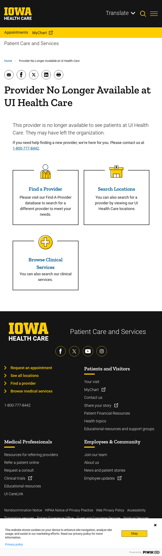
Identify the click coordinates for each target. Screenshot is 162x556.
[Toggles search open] (145, 14)
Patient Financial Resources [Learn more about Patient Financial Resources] (107, 413)
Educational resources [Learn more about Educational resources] (22, 486)
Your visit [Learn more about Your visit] (91, 381)
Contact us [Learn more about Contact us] (93, 397)
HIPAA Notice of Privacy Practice (69, 510)
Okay (134, 533)
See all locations (25, 375)
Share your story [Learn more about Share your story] (98, 405)
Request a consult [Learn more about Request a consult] (19, 470)
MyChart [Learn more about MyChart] (92, 389)
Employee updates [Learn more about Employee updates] (100, 478)
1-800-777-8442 (26, 148)
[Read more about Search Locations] (116, 171)
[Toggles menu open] (154, 14)
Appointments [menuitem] (16, 32)
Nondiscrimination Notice (23, 510)
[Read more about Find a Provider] (45, 171)
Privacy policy (14, 544)
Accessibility (136, 510)
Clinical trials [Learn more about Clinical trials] (15, 478)
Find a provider (23, 383)
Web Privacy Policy (110, 510)
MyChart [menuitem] (39, 33)
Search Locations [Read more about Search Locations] (116, 189)
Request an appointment (31, 368)
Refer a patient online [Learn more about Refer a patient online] (21, 462)
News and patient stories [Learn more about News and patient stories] (104, 470)
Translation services (19, 518)
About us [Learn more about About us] (91, 462)
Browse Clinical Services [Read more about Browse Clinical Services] (45, 263)
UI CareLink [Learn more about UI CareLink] (13, 494)
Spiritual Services (136, 518)
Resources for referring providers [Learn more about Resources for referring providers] (31, 454)
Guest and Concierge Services (98, 518)
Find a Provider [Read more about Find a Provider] (45, 189)
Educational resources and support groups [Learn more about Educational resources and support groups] (119, 429)
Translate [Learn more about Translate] (117, 13)
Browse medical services (32, 391)
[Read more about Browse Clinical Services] (45, 242)
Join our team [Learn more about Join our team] (95, 454)
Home (8, 61)
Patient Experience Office (55, 518)
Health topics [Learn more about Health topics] (95, 421)
